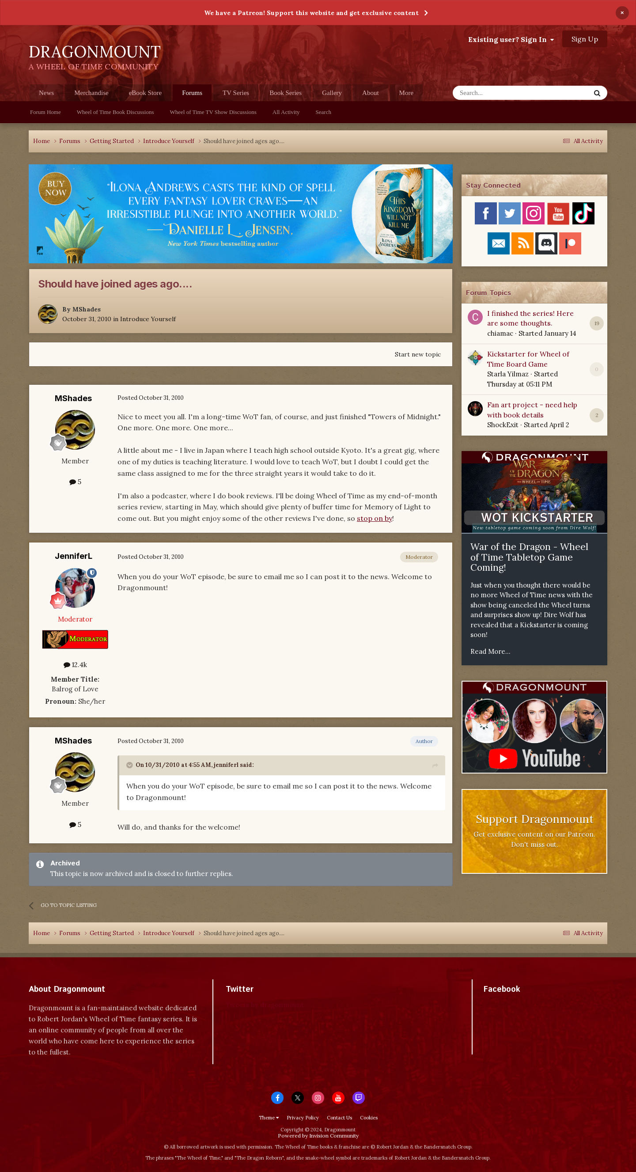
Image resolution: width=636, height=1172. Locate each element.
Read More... (490, 651)
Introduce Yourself (148, 319)
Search (323, 112)
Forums (192, 95)
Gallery (332, 92)
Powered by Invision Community (318, 1135)
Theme (269, 1118)
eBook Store (145, 92)
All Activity (286, 112)
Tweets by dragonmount (265, 1005)
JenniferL (73, 556)
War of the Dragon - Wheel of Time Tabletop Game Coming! (529, 557)
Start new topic (418, 354)
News (46, 92)
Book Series (285, 92)
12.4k (75, 664)
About (370, 92)
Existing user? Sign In (511, 39)
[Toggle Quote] (130, 765)
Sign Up (585, 38)
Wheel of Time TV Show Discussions (213, 112)
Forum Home (45, 112)
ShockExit (503, 425)
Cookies (369, 1118)
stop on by (374, 518)
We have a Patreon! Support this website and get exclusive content (311, 13)
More (406, 92)
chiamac (500, 333)
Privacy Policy (303, 1118)
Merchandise (91, 92)
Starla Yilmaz (508, 374)
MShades (86, 309)
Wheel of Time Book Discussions (115, 112)
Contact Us (339, 1118)
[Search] (500, 93)
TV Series (236, 92)
